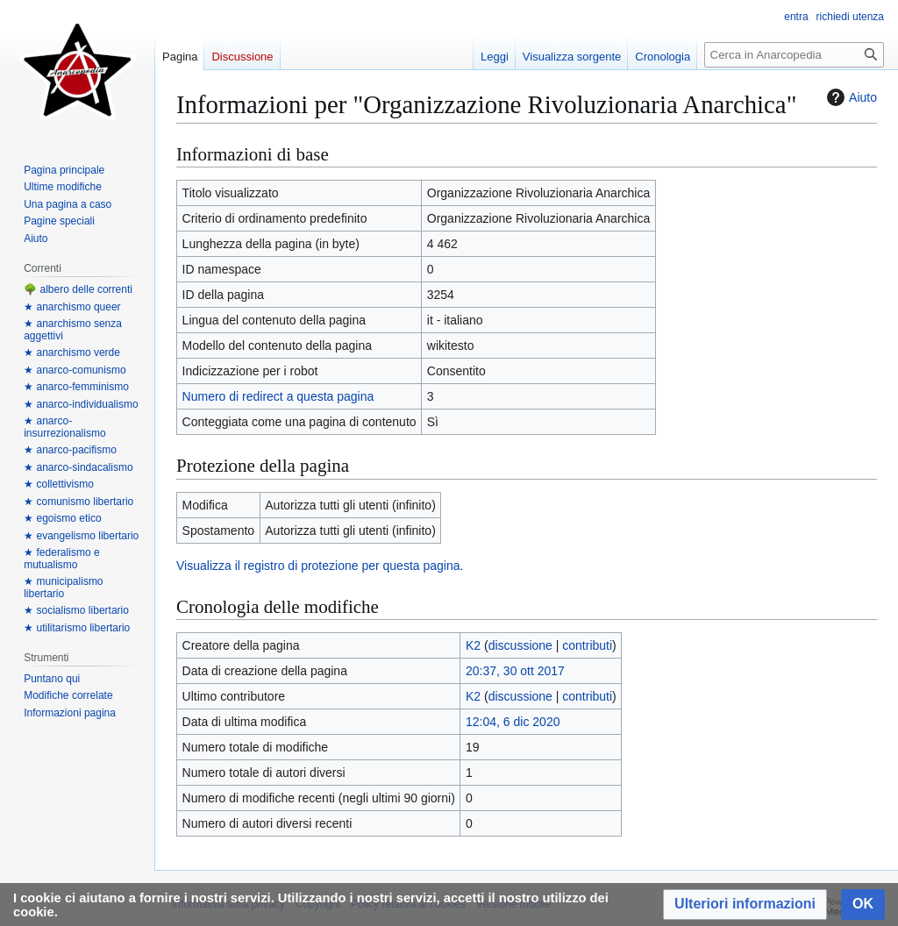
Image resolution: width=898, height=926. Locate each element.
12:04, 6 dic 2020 (512, 722)
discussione (520, 645)
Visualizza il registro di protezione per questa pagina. (319, 566)
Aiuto (850, 97)
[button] (745, 904)
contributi (587, 645)
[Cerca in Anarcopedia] (794, 55)
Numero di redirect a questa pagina (278, 396)
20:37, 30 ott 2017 (515, 671)
